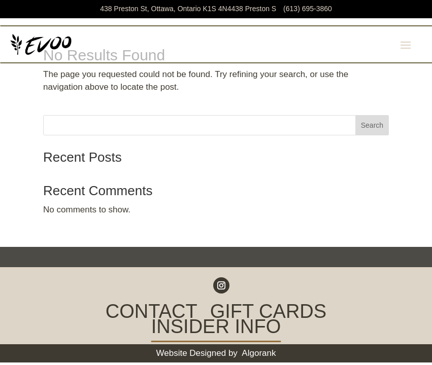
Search (372, 125)
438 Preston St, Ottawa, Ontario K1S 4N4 (189, 9)
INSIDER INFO (216, 328)
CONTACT (151, 313)
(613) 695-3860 (307, 9)
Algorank (259, 353)
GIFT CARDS (268, 313)
